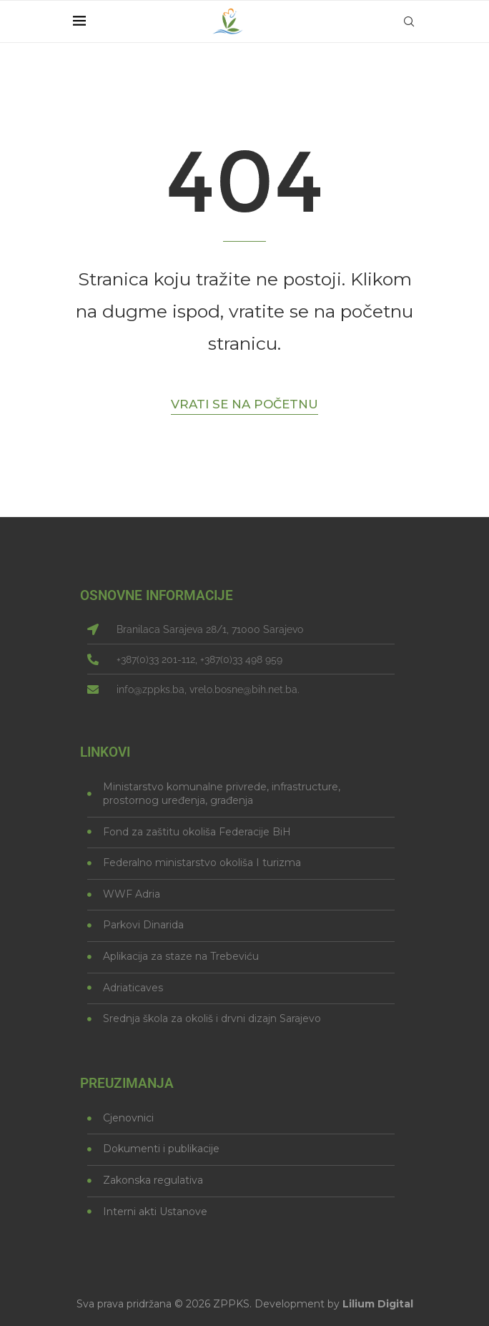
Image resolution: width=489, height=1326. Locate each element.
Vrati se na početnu (244, 404)
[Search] (409, 21)
